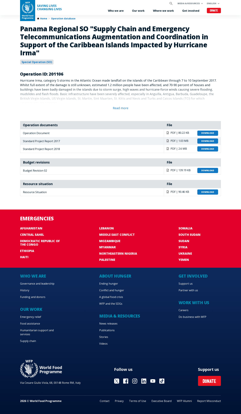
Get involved (190, 11)
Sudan (184, 241)
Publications (107, 330)
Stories (103, 337)
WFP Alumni (184, 401)
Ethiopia (27, 251)
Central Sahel (32, 235)
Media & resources (189, 3)
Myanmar (107, 247)
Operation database (63, 18)
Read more (120, 108)
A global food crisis (111, 297)
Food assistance (30, 323)
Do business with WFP (192, 317)
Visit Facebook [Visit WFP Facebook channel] (125, 381)
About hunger (115, 276)
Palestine (107, 260)
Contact (104, 401)
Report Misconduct (209, 401)
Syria (183, 247)
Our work (138, 11)
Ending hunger (108, 283)
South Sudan (189, 235)
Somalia (185, 228)
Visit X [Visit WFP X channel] (116, 381)
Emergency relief (30, 317)
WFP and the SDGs (110, 303)
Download (207, 133)
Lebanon (106, 228)
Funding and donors (32, 297)
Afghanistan (31, 228)
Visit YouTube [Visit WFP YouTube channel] (152, 381)
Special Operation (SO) (37, 62)
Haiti (24, 257)
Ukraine (185, 253)
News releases (108, 323)
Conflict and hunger (111, 290)
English (211, 3)
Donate (214, 10)
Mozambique (109, 241)
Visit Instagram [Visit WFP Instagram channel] (134, 381)
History (24, 290)
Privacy (119, 401)
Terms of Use (137, 401)
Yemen (184, 260)
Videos (103, 343)
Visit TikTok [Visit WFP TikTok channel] (161, 381)
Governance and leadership (37, 283)
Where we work (163, 11)
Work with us (194, 302)
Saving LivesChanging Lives (49, 7)
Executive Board (161, 401)
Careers (183, 310)
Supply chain (28, 341)
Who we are (116, 11)
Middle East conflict (117, 235)
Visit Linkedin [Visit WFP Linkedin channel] (143, 381)
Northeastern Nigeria (118, 253)
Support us (186, 283)
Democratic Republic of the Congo (40, 243)
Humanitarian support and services (37, 332)
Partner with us (188, 290)
